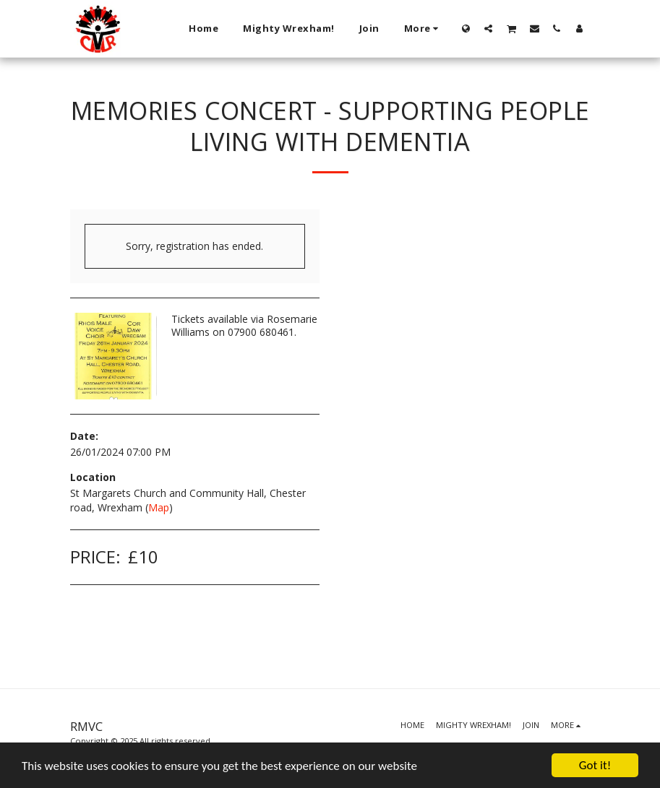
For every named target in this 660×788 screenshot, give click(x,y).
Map (158, 507)
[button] (488, 28)
